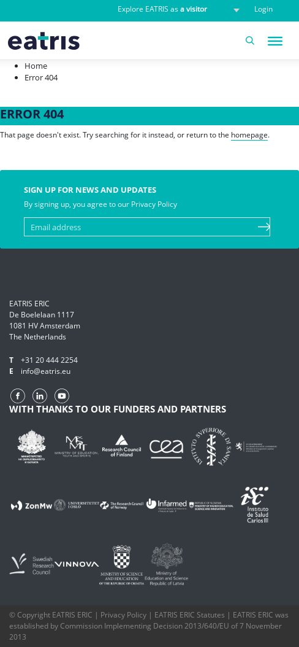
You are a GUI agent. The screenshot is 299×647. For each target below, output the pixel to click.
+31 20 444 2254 (49, 360)
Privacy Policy (123, 615)
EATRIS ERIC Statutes (189, 615)
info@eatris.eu (45, 371)
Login (263, 9)
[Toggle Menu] (275, 41)
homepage (249, 135)
